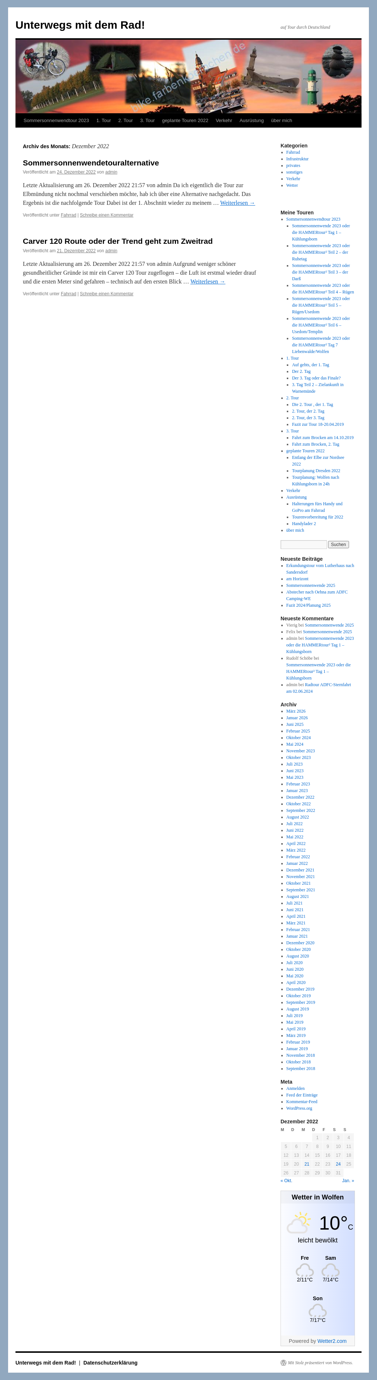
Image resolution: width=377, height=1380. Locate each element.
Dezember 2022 (300, 797)
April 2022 (296, 843)
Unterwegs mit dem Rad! (80, 25)
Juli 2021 (294, 903)
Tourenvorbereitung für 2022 (317, 517)
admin (111, 172)
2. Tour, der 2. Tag (308, 411)
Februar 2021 (298, 929)
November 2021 (300, 876)
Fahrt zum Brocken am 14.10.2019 (322, 437)
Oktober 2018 (298, 1062)
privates (293, 165)
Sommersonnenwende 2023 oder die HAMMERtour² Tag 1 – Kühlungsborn (321, 232)
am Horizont (297, 578)
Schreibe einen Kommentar (106, 215)
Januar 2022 (297, 863)
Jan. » (348, 1180)
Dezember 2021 (300, 870)
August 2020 (297, 956)
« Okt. (286, 1180)
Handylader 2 (304, 523)
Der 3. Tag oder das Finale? (316, 378)
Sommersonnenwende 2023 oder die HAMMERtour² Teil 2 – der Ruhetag (321, 252)
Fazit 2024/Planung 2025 (308, 605)
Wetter (292, 185)
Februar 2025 (298, 731)
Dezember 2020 (300, 942)
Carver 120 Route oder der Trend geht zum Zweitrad (118, 241)
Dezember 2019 (300, 989)
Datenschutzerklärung (111, 1363)
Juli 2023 (294, 764)
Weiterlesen (237, 203)
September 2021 (300, 889)
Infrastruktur (297, 158)
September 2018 (300, 1068)
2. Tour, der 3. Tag (308, 417)
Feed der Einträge (302, 1095)
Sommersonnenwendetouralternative (91, 162)
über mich (281, 120)
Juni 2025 (295, 724)
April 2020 (296, 982)
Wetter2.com (331, 1341)
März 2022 (296, 850)
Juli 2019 (294, 1015)
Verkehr (224, 120)
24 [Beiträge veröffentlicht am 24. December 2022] (338, 1164)
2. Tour (125, 120)
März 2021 (296, 923)
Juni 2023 (295, 770)
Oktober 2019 (298, 995)
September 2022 (300, 810)
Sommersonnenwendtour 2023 (56, 120)
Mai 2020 (294, 975)
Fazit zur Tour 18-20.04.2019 (318, 424)
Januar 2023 (297, 790)
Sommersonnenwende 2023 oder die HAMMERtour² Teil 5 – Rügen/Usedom (321, 305)
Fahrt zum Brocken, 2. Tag (315, 444)
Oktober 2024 (298, 737)
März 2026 (296, 711)
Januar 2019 (297, 1048)
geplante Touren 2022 (185, 120)
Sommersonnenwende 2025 (310, 585)
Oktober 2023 (298, 757)
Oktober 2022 (298, 803)
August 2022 (297, 817)
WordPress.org (299, 1108)
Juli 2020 (294, 962)
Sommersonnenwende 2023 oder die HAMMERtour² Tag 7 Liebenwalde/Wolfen (321, 345)
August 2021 (297, 896)
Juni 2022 (295, 830)
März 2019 (296, 1035)
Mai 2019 (294, 1022)
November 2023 (300, 750)
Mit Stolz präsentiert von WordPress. (320, 1362)
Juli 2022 (294, 823)
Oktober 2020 (298, 949)
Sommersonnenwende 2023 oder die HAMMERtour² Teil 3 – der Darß (321, 272)
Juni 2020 (295, 969)
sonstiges (294, 172)
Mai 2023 (294, 777)
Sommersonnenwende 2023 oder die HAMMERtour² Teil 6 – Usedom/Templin (321, 325)
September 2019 (300, 1002)
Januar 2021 (297, 936)
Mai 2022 (294, 836)
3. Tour (147, 120)
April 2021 (296, 916)
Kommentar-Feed (301, 1101)
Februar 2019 (298, 1042)
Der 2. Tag (301, 371)
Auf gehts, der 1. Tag (310, 364)
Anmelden (295, 1088)
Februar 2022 (298, 856)
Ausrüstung (252, 120)
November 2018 (300, 1055)
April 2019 (296, 1028)
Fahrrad (68, 215)
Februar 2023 (298, 784)
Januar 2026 (297, 717)
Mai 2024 (294, 744)
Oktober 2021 (298, 883)
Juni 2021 (295, 909)
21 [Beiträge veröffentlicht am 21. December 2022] (306, 1164)
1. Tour (103, 120)
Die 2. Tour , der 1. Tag (312, 404)
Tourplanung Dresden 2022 (316, 470)
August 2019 (297, 1009)
